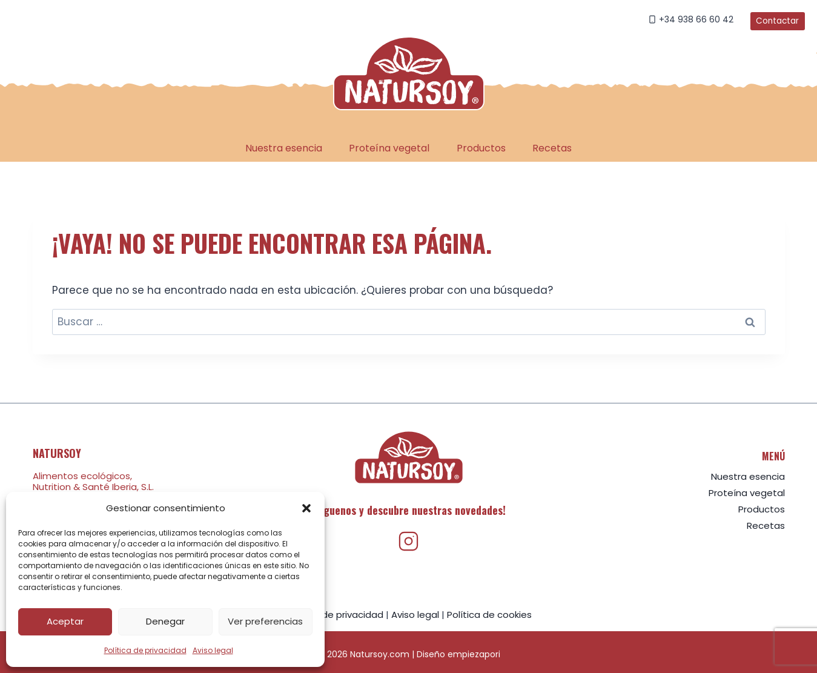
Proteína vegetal (389, 148)
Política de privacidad (145, 650)
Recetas (552, 148)
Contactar (777, 21)
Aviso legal (213, 650)
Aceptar (65, 621)
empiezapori (474, 654)
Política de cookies (489, 614)
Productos (481, 148)
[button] (306, 508)
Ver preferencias (265, 621)
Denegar (165, 621)
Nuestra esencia (283, 148)
